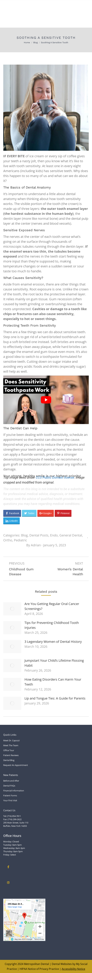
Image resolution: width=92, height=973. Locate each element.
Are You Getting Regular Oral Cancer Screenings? (51, 606)
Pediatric (20, 540)
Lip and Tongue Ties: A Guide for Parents (54, 698)
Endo (54, 535)
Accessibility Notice (73, 969)
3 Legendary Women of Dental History (53, 641)
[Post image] (12, 608)
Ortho (7, 540)
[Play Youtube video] (46, 400)
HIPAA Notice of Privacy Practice (39, 969)
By (33, 545)
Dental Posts (38, 535)
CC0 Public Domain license (55, 477)
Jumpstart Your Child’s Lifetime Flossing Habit (54, 663)
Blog (24, 535)
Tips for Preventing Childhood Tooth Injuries (51, 625)
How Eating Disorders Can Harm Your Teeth (52, 682)
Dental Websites (62, 964)
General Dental (70, 535)
